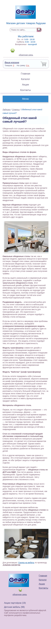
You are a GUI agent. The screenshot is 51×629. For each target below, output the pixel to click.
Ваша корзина (12, 62)
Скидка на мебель (26, 562)
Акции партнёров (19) (15, 603)
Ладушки (6, 109)
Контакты (25, 90)
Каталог (25, 79)
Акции (25, 84)
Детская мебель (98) (14, 607)
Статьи (16, 109)
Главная (25, 73)
